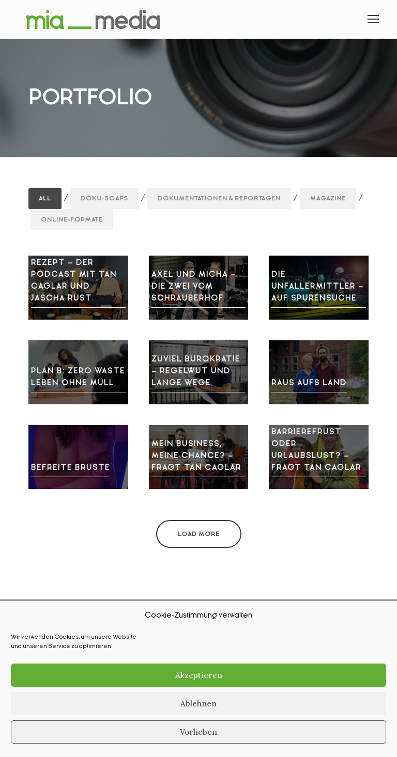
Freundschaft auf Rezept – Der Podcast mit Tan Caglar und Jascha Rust (77, 274)
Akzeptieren (198, 675)
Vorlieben (198, 732)
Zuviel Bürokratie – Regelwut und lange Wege (195, 371)
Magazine (328, 198)
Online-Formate (72, 219)
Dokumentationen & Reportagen (219, 198)
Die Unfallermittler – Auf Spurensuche (317, 286)
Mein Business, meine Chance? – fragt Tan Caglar (196, 455)
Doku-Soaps (104, 198)
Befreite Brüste (70, 467)
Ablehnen (198, 703)
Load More (199, 534)
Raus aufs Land (309, 382)
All (45, 198)
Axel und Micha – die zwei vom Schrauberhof (193, 286)
